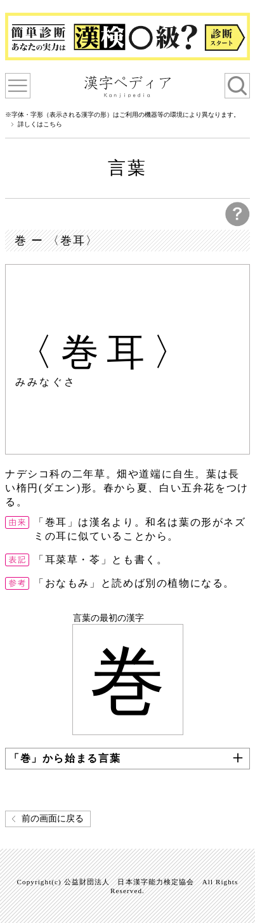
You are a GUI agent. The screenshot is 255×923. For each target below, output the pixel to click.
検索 (237, 85)
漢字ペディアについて (17, 85)
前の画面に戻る (53, 818)
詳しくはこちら (40, 124)
